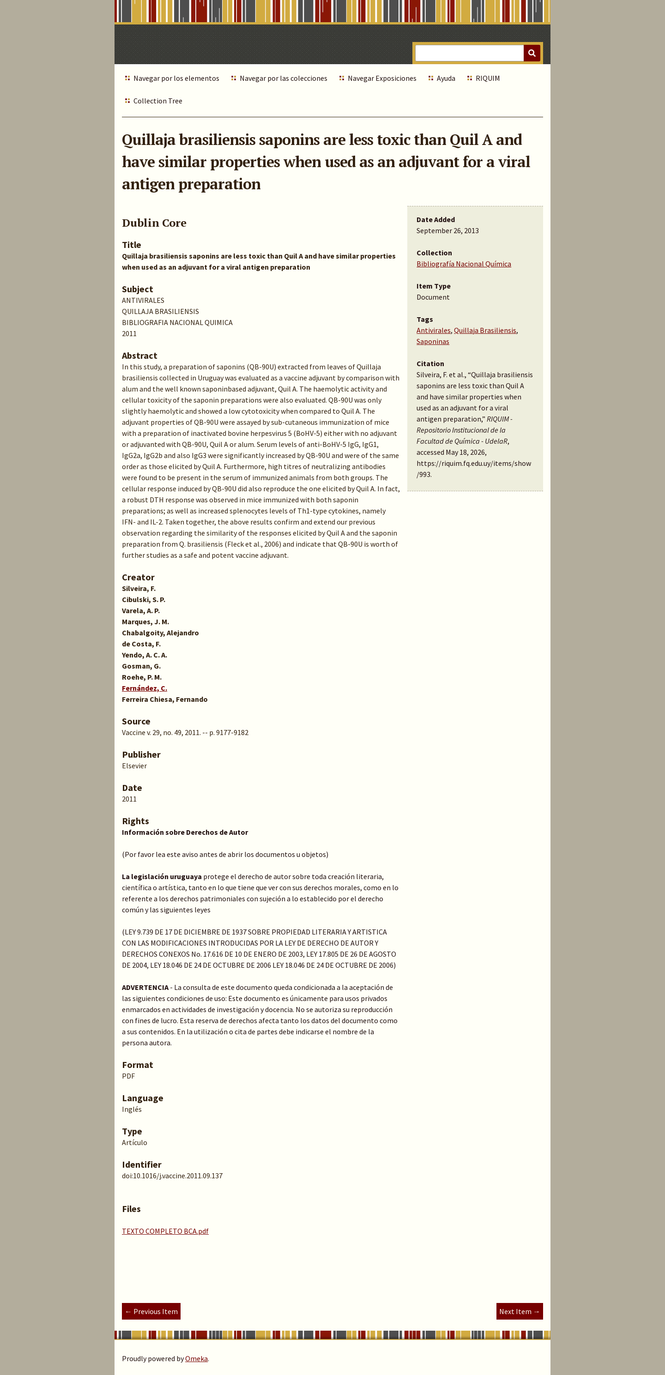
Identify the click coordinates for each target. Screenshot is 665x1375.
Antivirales (434, 330)
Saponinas (433, 341)
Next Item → (519, 1311)
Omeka (196, 1358)
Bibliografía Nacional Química (464, 263)
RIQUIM (488, 78)
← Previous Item (151, 1311)
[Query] (477, 53)
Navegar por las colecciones (283, 78)
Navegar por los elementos (176, 78)
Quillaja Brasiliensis (485, 330)
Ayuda (446, 78)
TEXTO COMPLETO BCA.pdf (165, 1231)
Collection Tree (157, 100)
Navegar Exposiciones (382, 78)
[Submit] (532, 53)
